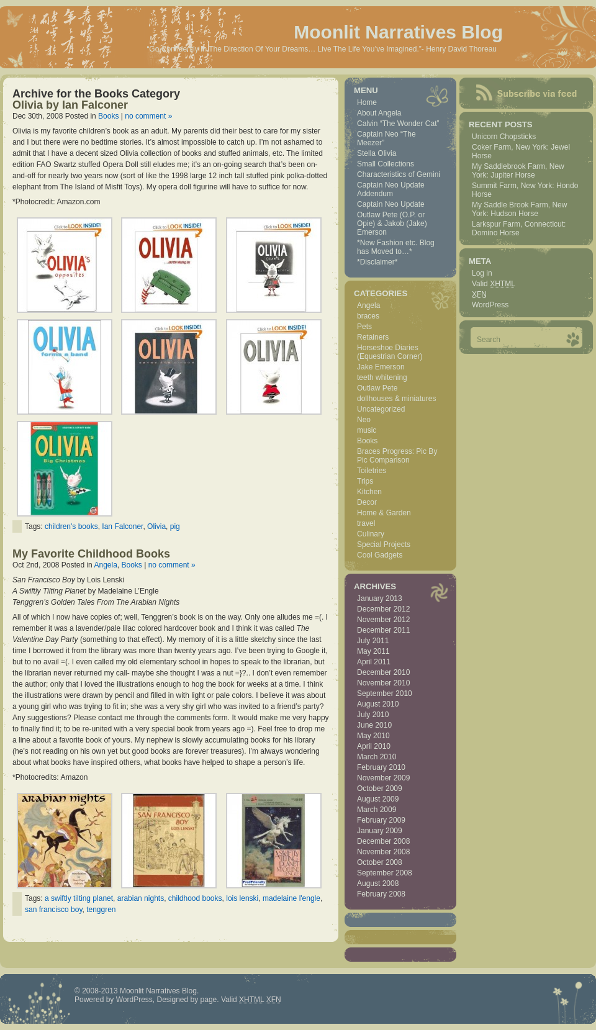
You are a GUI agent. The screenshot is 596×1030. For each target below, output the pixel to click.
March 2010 (376, 756)
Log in (482, 273)
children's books (71, 526)
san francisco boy (54, 909)
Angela (105, 565)
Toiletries (371, 470)
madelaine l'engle (291, 898)
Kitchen (369, 491)
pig (175, 526)
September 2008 (384, 873)
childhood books (195, 898)
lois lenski (242, 898)
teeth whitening (382, 377)
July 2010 (373, 714)
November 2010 (383, 683)
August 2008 (378, 883)
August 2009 (378, 799)
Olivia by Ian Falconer (70, 105)
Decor (367, 502)
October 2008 (379, 862)
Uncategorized (381, 409)
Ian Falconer (122, 526)
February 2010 (381, 767)
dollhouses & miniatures (396, 398)
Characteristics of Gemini (398, 174)
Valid (493, 283)
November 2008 (383, 851)
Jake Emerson (381, 367)
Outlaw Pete (377, 388)
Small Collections (385, 164)
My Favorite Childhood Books (91, 554)
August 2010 (378, 704)
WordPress (490, 304)
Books (108, 116)
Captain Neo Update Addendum (391, 189)
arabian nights (140, 898)
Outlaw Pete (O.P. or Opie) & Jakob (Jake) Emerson (392, 223)
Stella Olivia (376, 153)
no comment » (148, 116)
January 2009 (379, 830)
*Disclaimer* (377, 262)
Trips (365, 481)
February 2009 (381, 820)
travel (366, 523)
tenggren (100, 909)
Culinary (370, 534)
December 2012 (383, 609)
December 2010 (383, 672)
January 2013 (379, 598)
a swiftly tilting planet (79, 898)
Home (367, 102)
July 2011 (373, 640)
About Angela (379, 113)
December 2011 (383, 630)
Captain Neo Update (391, 204)
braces (368, 316)
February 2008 (381, 894)
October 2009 (379, 788)
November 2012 (383, 619)
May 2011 (373, 651)
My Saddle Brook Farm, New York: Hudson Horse (519, 209)
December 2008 (383, 841)
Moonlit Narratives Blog (398, 32)
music (366, 430)
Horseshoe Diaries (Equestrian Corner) (389, 352)
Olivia (156, 526)
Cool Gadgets (379, 555)
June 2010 (374, 725)
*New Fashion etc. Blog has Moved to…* (396, 247)
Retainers (373, 337)
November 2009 (383, 778)
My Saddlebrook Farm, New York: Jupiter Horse (518, 170)
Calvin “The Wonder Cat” (398, 123)
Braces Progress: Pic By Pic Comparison (397, 455)
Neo (364, 419)
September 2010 (384, 693)
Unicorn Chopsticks (504, 136)
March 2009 (376, 809)
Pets (364, 326)
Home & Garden (384, 512)
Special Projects (383, 544)
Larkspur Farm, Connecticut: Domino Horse (519, 228)
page (209, 999)
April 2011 (374, 661)
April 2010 (374, 746)
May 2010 (373, 735)
